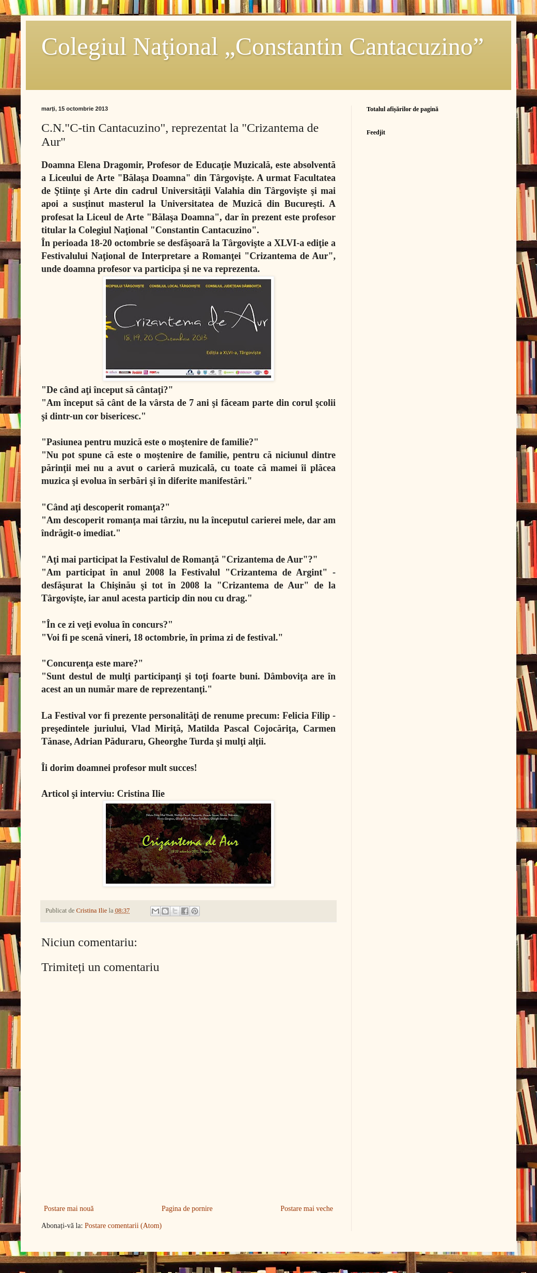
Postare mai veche (306, 1209)
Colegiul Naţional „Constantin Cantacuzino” (262, 46)
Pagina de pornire (187, 1209)
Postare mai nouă (68, 1209)
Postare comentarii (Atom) (123, 1226)
